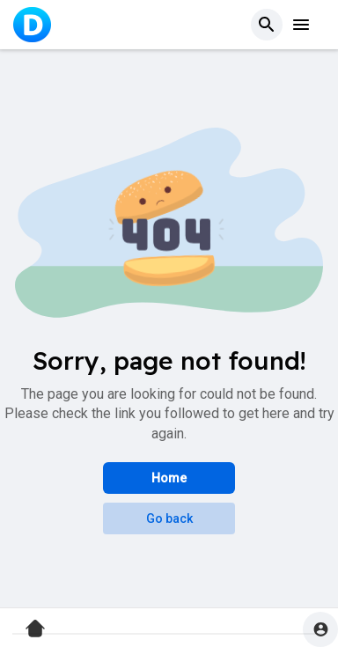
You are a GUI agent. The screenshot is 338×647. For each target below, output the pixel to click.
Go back (169, 518)
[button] (267, 24)
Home (169, 478)
